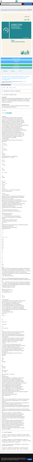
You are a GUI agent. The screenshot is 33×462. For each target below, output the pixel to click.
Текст (4, 110)
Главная (2, 9)
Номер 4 (25, 9)
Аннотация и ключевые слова (9, 94)
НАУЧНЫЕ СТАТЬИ (8, 82)
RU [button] (31, 1)
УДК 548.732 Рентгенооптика (5, 84)
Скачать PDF (16, 62)
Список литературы (7, 432)
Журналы (6, 9)
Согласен (29, 459)
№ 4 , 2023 (24, 81)
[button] (1, 1)
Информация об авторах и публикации (11, 90)
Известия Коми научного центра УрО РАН (16, 9)
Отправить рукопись (16, 58)
